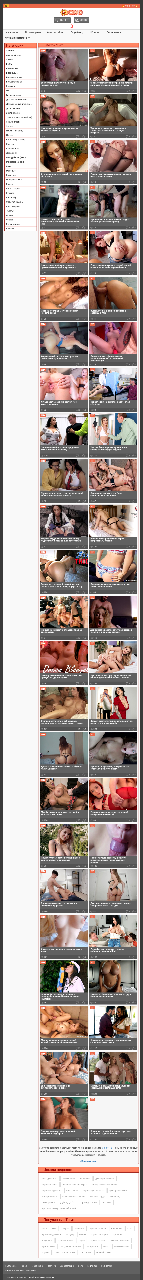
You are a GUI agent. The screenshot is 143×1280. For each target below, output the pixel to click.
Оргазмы (117, 1234)
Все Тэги (10, 228)
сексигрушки (48, 1202)
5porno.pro (22, 1277)
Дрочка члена (13, 108)
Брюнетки (79, 1228)
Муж (54, 1228)
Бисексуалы (12, 73)
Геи (8, 90)
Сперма (65, 1228)
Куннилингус (12, 148)
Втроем (45, 1252)
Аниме (9, 59)
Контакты (92, 1266)
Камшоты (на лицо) (15, 139)
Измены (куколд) (14, 131)
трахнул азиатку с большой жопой (59, 1208)
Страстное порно (99, 1234)
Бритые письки (121, 1246)
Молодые (10, 171)
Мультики (11, 175)
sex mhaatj (115, 1196)
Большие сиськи (14, 77)
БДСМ (9, 64)
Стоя (129, 1228)
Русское (10, 193)
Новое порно (12, 32)
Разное (9, 184)
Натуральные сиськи (71, 1246)
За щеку (70, 1234)
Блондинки (116, 1228)
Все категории (13, 224)
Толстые (10, 211)
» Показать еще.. (89, 1161)
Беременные (12, 68)
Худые (81, 1240)
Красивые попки (98, 1228)
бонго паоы (72, 1190)
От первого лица (14, 179)
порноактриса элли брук (75, 1184)
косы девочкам (49, 1178)
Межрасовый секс (15, 162)
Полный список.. (104, 1252)
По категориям (33, 32)
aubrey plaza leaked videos (104, 1184)
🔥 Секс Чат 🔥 (130, 5)
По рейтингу (77, 32)
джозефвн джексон (104, 1178)
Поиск (24, 1266)
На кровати (92, 1246)
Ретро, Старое (13, 188)
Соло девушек (13, 206)
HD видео (95, 32)
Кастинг (10, 144)
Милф (106, 1246)
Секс (44, 1228)
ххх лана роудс (97, 1196)
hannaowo (85, 1178)
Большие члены (14, 82)
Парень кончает (98, 1240)
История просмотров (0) (17, 37)
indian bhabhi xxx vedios (73, 1196)
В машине (11, 86)
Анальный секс (13, 55)
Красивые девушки (51, 1234)
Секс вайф (11, 197)
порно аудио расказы (93, 1190)
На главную (10, 1266)
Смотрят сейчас (55, 32)
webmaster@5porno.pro (44, 1277)
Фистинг (10, 220)
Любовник (86, 1252)
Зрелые (10, 126)
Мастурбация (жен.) (16, 157)
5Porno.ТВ (107, 1147)
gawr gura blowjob (118, 1190)
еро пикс (107, 1202)
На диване (47, 1240)
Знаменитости (13, 122)
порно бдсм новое (88, 1202)
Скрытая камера (14, 202)
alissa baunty (69, 1178)
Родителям (106, 1266)
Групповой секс (13, 95)
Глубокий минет (65, 1240)
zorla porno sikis (49, 1196)
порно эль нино (49, 1184)
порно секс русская (51, 1190)
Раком (82, 1234)
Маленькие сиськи (120, 1240)
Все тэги (52, 1266)
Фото (80, 1266)
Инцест (9, 135)
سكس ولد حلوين (67, 1202)
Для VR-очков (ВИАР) (16, 99)
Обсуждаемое (114, 32)
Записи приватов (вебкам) (19, 117)
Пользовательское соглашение (20, 1270)
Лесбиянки (11, 153)
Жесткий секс (13, 113)
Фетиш (9, 215)
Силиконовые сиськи (65, 1252)
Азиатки (10, 50)
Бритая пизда (48, 1246)
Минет (9, 166)
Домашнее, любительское (18, 104)
